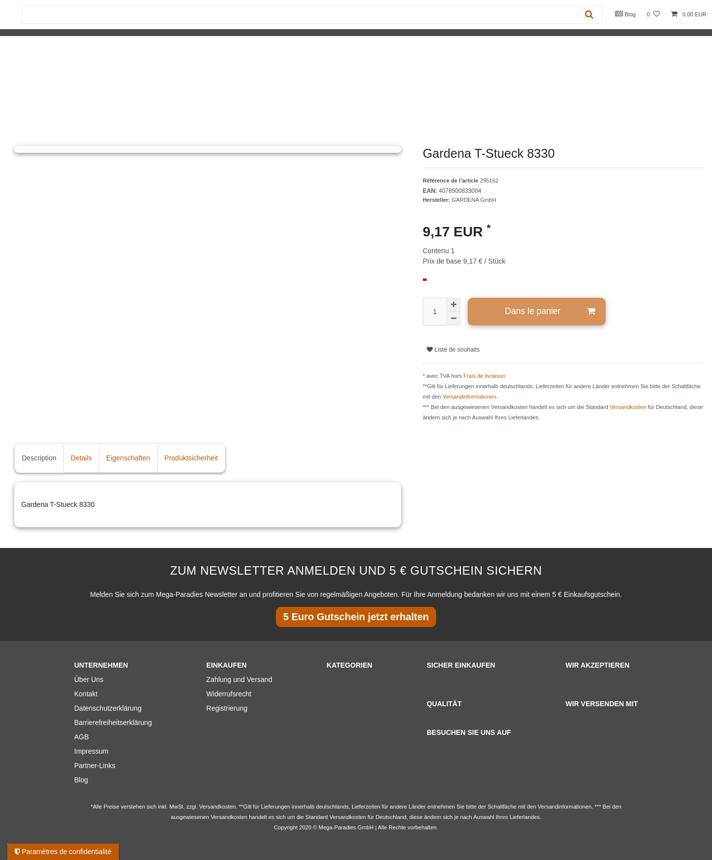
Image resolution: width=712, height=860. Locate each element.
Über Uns (88, 679)
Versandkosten (628, 407)
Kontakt (85, 694)
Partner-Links (94, 765)
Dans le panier (550, 311)
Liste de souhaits (453, 349)
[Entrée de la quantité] (434, 311)
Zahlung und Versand (239, 679)
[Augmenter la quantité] (453, 305)
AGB (81, 737)
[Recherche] (589, 14)
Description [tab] (39, 458)
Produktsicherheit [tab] (191, 458)
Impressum (91, 751)
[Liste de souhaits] (653, 14)
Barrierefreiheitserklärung (113, 722)
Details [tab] (81, 458)
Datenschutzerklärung (107, 708)
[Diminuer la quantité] (453, 318)
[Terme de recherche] (299, 14)
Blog (625, 13)
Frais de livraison (484, 376)
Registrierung (226, 708)
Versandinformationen (469, 397)
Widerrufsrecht (228, 694)
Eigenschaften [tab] (128, 458)
